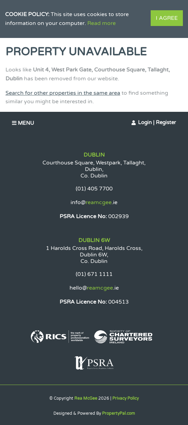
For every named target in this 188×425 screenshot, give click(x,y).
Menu (23, 123)
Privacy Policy (125, 398)
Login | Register (157, 122)
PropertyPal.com (118, 413)
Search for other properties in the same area (62, 93)
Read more (101, 23)
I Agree (167, 18)
